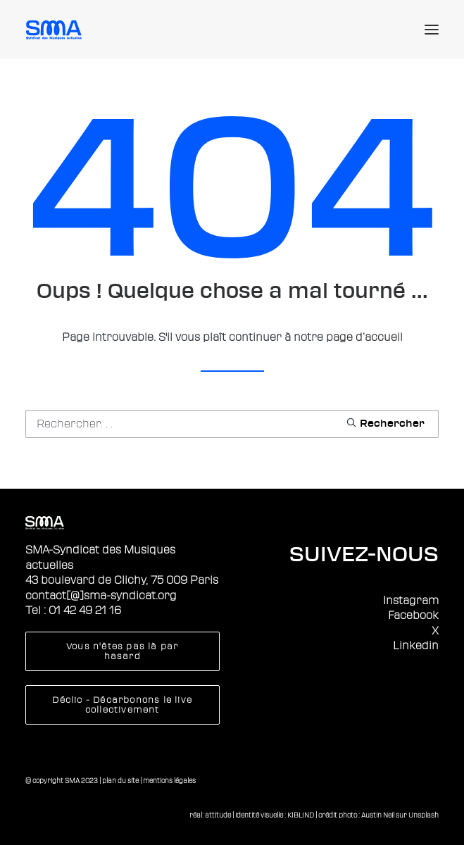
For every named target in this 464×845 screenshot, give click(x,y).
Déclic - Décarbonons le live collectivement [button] (123, 705)
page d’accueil (364, 337)
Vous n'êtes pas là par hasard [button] (124, 651)
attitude (218, 815)
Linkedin (416, 645)
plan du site (120, 780)
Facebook (413, 615)
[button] (431, 29)
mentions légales (169, 780)
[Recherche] (232, 424)
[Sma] (56, 29)
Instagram (411, 600)
